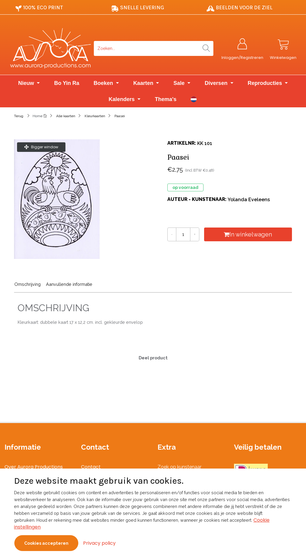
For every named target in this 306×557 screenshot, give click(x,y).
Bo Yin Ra (66, 83)
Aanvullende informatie (69, 284)
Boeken (104, 83)
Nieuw (27, 83)
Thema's (165, 100)
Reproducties (266, 83)
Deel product (153, 358)
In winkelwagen (248, 234)
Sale (179, 83)
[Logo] (50, 48)
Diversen (217, 83)
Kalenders (122, 100)
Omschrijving (27, 284)
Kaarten (144, 83)
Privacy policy (99, 543)
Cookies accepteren (46, 543)
